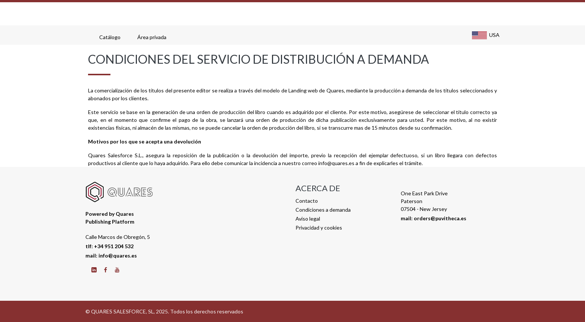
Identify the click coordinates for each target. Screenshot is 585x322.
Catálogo (110, 37)
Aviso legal (307, 218)
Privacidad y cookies (318, 227)
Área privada (152, 37)
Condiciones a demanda (323, 209)
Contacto (306, 201)
